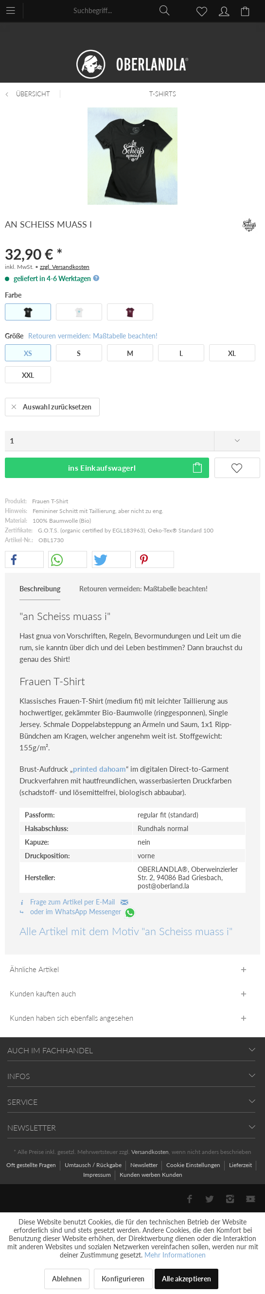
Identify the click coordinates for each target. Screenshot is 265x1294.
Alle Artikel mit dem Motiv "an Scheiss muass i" (125, 931)
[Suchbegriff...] (122, 10)
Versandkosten (150, 1151)
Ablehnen (67, 1279)
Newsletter (144, 1165)
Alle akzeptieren (186, 1279)
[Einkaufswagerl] (246, 10)
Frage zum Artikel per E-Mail (73, 902)
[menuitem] (15, 9)
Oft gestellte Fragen (31, 1165)
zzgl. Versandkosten (64, 266)
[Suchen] (165, 10)
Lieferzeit (241, 1165)
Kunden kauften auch (43, 993)
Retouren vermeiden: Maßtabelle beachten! (93, 336)
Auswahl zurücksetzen (51, 405)
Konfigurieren (123, 1279)
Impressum (97, 1174)
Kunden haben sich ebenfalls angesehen (71, 1017)
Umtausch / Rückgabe (94, 1165)
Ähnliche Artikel (34, 969)
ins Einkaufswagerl (135, 466)
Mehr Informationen (175, 1255)
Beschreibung (39, 589)
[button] (24, 559)
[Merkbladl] (199, 10)
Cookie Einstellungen (194, 1165)
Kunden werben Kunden (151, 1174)
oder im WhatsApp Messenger (78, 911)
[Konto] (222, 10)
